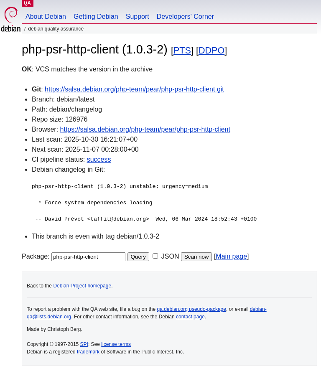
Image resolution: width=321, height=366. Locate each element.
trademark (88, 352)
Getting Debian (96, 16)
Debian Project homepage (82, 286)
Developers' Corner (185, 16)
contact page (190, 317)
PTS (182, 50)
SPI (84, 344)
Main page (231, 256)
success (99, 159)
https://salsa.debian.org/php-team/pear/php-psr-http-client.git (134, 89)
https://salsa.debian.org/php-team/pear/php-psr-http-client (145, 129)
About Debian (45, 16)
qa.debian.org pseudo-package (191, 309)
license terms (116, 344)
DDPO (211, 50)
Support (137, 16)
